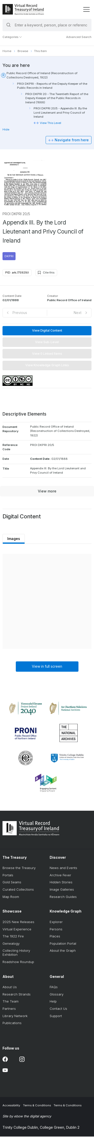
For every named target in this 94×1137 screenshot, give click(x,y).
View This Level (50, 123)
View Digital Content (47, 331)
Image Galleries (62, 890)
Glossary (56, 994)
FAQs (54, 987)
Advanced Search (78, 37)
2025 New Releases (18, 922)
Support (56, 1016)
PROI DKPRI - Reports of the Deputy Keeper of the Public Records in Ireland (52, 85)
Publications (12, 1023)
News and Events (63, 868)
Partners (9, 1009)
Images (14, 539)
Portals (8, 875)
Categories (12, 37)
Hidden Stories (61, 883)
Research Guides (63, 897)
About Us (10, 987)
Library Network (15, 1016)
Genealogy (11, 944)
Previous (20, 313)
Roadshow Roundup (18, 962)
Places (55, 937)
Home (7, 51)
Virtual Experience (17, 929)
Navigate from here (72, 140)
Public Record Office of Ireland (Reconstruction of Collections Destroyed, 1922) (42, 75)
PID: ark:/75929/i (17, 273)
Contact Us (58, 1009)
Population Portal (63, 944)
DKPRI (9, 256)
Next (77, 313)
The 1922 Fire (13, 937)
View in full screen (47, 666)
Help (53, 1002)
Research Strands (17, 994)
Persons (56, 929)
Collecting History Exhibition (16, 953)
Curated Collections (18, 890)
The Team (11, 1002)
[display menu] (86, 9)
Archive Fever (60, 875)
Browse (23, 51)
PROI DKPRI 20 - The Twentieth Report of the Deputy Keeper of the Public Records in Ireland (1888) (56, 98)
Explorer (56, 922)
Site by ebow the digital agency (27, 1117)
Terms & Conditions (37, 1106)
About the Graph (63, 951)
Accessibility (11, 1106)
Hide (6, 129)
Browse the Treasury (19, 868)
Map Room (11, 897)
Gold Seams (12, 883)
